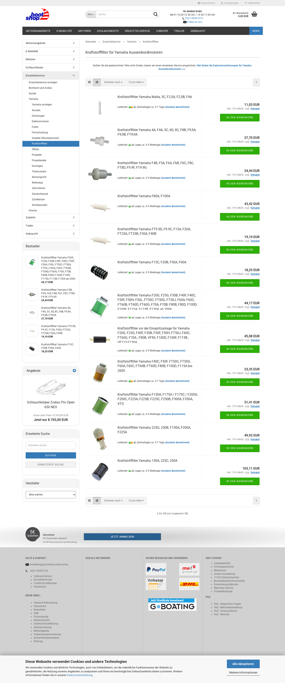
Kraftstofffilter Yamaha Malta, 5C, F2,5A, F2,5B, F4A (155, 97)
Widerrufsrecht (42, 620)
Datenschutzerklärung (79, 675)
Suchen (50, 455)
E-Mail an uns (194, 22)
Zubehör (162, 30)
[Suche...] (90, 14)
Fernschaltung (40, 132)
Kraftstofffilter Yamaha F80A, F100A (144, 196)
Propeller (37, 154)
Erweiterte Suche (51, 464)
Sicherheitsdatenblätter (46, 637)
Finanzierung (41, 616)
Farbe (35, 127)
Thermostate (39, 171)
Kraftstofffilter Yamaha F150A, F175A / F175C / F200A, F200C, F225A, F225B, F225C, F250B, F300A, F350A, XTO (158, 399)
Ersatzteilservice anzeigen (43, 82)
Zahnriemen (38, 188)
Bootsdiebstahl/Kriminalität (229, 580)
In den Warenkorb (239, 117)
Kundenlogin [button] (230, 3)
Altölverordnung (43, 627)
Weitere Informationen (243, 672)
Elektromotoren (40, 121)
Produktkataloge (223, 591)
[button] (206, 3)
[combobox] (113, 82)
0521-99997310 (194, 18)
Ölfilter (35, 149)
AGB (36, 613)
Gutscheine (40, 606)
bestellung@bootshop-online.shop (49, 564)
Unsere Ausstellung (224, 573)
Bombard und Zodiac (40, 87)
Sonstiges (37, 166)
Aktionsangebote (38, 30)
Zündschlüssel (40, 193)
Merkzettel (252, 3)
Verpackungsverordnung (47, 634)
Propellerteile (39, 160)
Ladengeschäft (222, 563)
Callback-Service (43, 576)
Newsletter (39, 609)
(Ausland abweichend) (177, 107)
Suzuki (32, 93)
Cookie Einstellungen (45, 583)
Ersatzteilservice (137, 30)
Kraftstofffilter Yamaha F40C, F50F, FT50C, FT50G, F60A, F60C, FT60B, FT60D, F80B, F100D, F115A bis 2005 (155, 366)
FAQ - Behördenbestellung (228, 607)
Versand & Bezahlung (45, 602)
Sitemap (38, 641)
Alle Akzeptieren (243, 664)
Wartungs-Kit (39, 177)
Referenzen (220, 570)
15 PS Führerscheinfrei (226, 577)
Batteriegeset (41, 630)
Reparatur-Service (223, 587)
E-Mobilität (64, 30)
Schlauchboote (108, 30)
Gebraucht (197, 30)
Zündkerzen (38, 199)
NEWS (256, 30)
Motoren (84, 30)
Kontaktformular (43, 579)
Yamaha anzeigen (42, 104)
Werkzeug (37, 182)
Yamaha (33, 99)
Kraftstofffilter (39, 143)
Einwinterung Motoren (226, 584)
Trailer (179, 30)
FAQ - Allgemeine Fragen (227, 603)
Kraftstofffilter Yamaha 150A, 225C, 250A (147, 461)
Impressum (40, 586)
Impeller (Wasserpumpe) (45, 138)
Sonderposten (39, 205)
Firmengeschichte (224, 566)
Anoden (36, 110)
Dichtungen (38, 115)
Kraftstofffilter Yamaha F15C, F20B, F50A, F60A (152, 262)
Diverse (33, 210)
